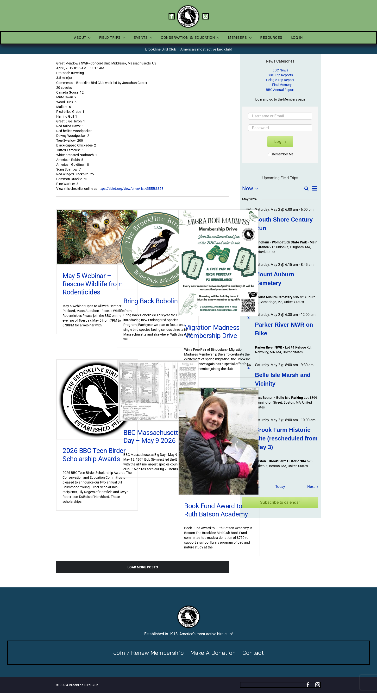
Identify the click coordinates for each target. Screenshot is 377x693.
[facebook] (171, 16)
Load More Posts (142, 567)
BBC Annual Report (280, 90)
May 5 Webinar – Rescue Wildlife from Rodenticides (93, 284)
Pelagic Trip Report (280, 80)
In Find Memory (280, 85)
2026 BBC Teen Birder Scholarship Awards (94, 455)
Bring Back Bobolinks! (154, 301)
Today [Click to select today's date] (280, 486)
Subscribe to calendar (280, 502)
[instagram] (205, 16)
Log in (280, 141)
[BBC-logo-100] (188, 6)
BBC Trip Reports (280, 75)
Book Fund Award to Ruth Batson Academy (216, 510)
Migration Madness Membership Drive (211, 332)
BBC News (280, 70)
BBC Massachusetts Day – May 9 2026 (152, 437)
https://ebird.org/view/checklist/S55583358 (130, 189)
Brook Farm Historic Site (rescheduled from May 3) (286, 438)
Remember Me (280, 154)
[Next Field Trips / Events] (313, 486)
